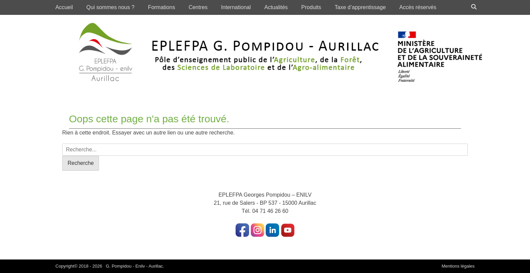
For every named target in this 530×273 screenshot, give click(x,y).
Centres (198, 7)
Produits (311, 7)
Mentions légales (458, 266)
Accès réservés (417, 7)
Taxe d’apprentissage (360, 7)
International (236, 7)
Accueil (64, 7)
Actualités (276, 7)
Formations (161, 7)
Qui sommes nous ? (111, 7)
